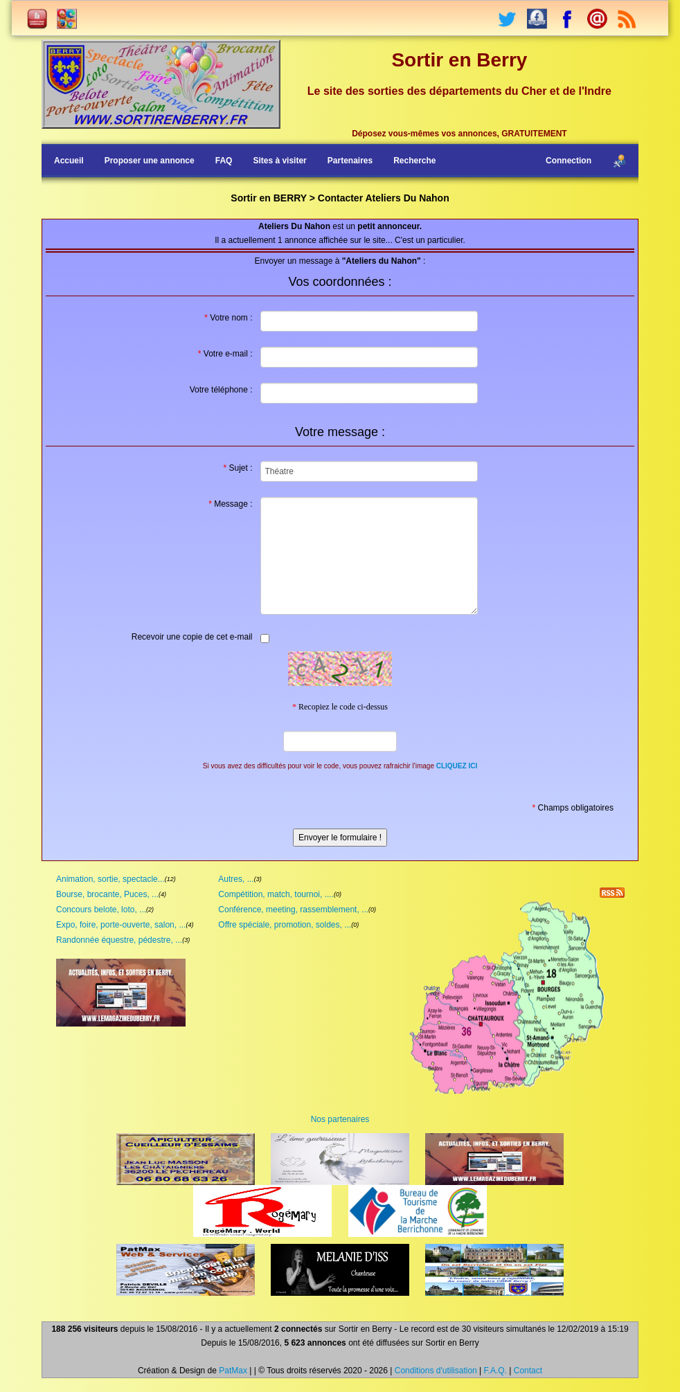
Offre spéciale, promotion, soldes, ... (284, 925)
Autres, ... (235, 879)
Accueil (69, 160)
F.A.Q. (495, 1370)
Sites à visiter (279, 160)
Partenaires (350, 160)
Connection (568, 160)
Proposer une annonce (150, 160)
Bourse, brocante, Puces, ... (107, 894)
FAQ (224, 160)
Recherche (414, 160)
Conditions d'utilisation (436, 1370)
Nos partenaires (340, 1119)
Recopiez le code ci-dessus (340, 707)
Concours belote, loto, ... (101, 909)
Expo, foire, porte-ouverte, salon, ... (121, 925)
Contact (528, 1370)
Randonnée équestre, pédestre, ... (119, 940)
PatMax (233, 1370)
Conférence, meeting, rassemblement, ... (293, 909)
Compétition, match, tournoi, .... (276, 894)
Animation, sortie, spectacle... (110, 879)
